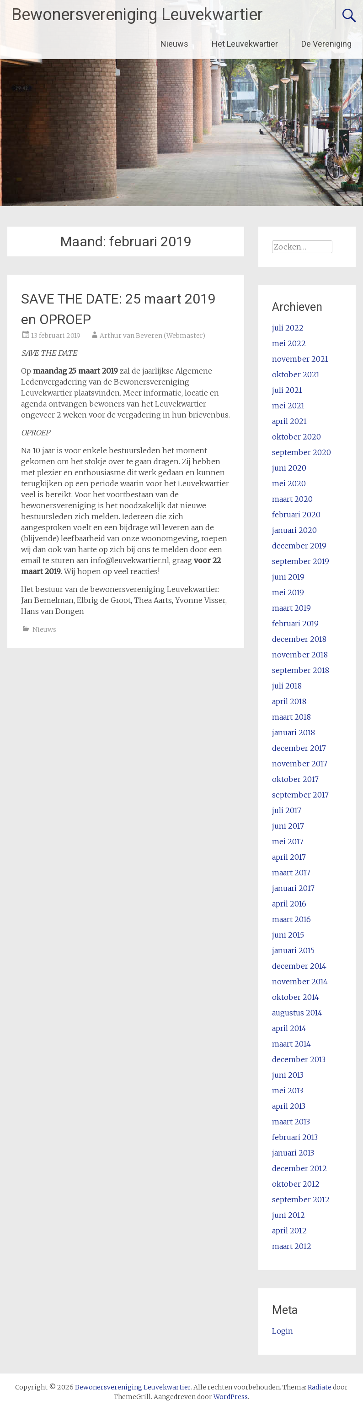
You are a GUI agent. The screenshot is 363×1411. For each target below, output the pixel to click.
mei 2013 (287, 1090)
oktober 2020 (296, 436)
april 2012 (289, 1230)
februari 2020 (296, 514)
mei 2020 (289, 483)
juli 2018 (287, 685)
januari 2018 (293, 732)
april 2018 (289, 701)
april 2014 (289, 1028)
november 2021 (300, 359)
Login (282, 1330)
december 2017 (299, 748)
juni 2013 (288, 1075)
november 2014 (300, 981)
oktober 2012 (296, 1183)
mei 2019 (288, 592)
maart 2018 (291, 717)
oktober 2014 (295, 997)
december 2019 (299, 545)
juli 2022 (288, 327)
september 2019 (300, 561)
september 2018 (300, 670)
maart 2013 (291, 1121)
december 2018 (299, 639)
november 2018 (300, 654)
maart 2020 (292, 499)
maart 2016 (291, 919)
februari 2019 (295, 623)
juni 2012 (288, 1215)
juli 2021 (287, 390)
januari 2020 (294, 530)
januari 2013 (293, 1152)
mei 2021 (288, 405)
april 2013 (288, 1106)
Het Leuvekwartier (245, 44)
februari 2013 (295, 1137)
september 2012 (301, 1199)
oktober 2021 (296, 374)
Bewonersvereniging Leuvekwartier (137, 14)
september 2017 (300, 794)
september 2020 (301, 452)
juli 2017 (286, 810)
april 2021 (289, 421)
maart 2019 (291, 608)
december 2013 (299, 1059)
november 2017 (299, 763)
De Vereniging (326, 44)
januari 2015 (293, 950)
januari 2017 (293, 888)
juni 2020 (289, 467)
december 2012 (299, 1168)
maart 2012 (291, 1246)
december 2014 (299, 966)
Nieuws (174, 44)
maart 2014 (291, 1043)
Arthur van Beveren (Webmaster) (152, 335)
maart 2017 (291, 872)
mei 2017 (288, 841)
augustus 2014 (297, 1012)
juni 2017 (288, 825)
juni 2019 (288, 576)
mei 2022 (289, 343)
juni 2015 (288, 934)
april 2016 (289, 903)
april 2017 (289, 857)
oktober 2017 (295, 779)
